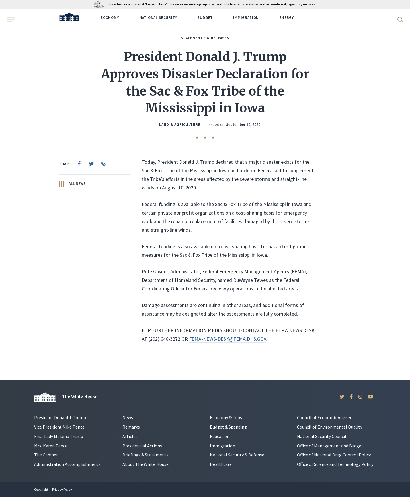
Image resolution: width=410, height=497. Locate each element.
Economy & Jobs (226, 417)
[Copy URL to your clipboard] (103, 163)
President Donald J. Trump (60, 417)
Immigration (246, 17)
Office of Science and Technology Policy (335, 464)
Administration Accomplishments (67, 464)
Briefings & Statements (145, 455)
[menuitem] (79, 163)
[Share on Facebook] (79, 163)
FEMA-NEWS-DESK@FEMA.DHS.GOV (227, 339)
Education (219, 436)
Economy (110, 17)
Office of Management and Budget (330, 445)
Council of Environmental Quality (329, 427)
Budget (205, 17)
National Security (158, 17)
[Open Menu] (10, 19)
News (127, 417)
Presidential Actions (142, 445)
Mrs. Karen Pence (50, 445)
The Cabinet (46, 455)
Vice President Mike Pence (59, 427)
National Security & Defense (237, 455)
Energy (286, 17)
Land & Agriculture (179, 124)
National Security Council (321, 436)
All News (72, 184)
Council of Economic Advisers (325, 417)
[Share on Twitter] (91, 163)
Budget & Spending (228, 427)
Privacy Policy (62, 489)
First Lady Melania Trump (58, 436)
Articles (130, 436)
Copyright (41, 489)
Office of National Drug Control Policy (334, 455)
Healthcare (221, 464)
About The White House (145, 464)
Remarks (131, 427)
